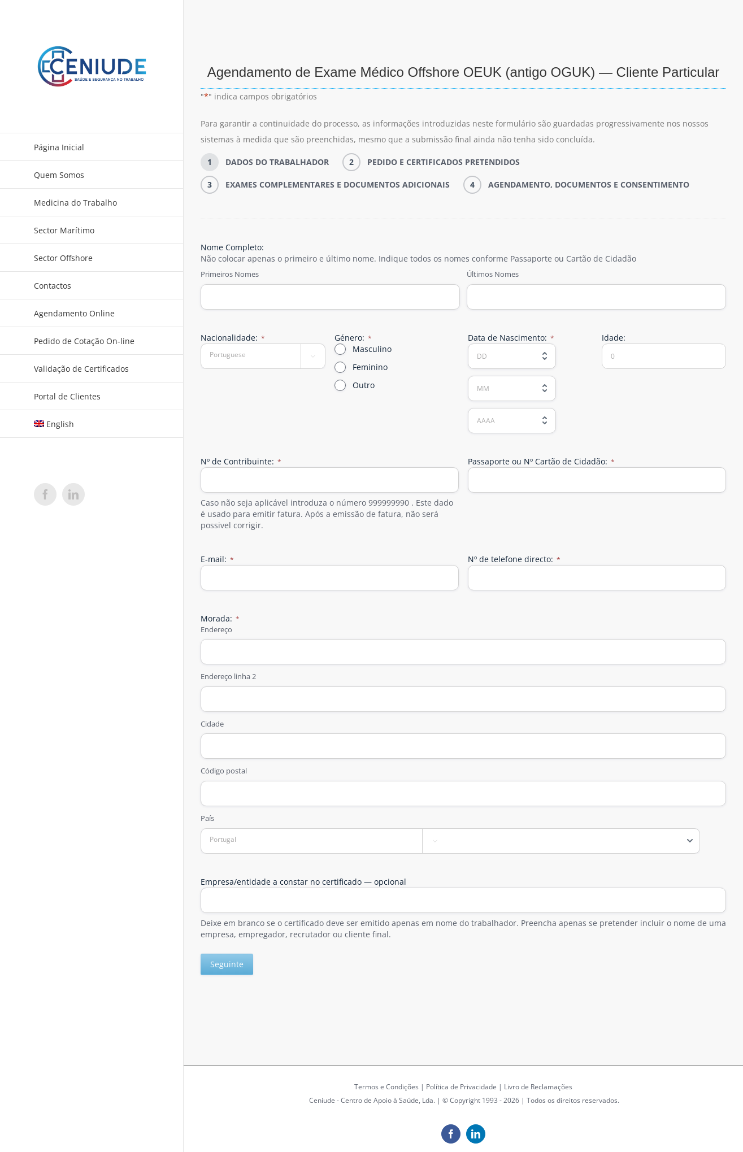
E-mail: (217, 559)
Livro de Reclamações (538, 1087)
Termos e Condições (386, 1087)
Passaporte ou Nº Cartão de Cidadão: (541, 461)
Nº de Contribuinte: (241, 461)
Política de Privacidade (461, 1087)
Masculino (372, 349)
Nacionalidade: (233, 337)
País (207, 818)
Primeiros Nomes (230, 274)
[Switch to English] (92, 424)
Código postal (224, 771)
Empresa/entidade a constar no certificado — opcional (303, 881)
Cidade (212, 724)
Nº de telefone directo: (514, 559)
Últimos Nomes (493, 274)
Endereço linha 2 (228, 676)
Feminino (370, 367)
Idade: (613, 337)
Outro (364, 385)
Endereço (216, 629)
